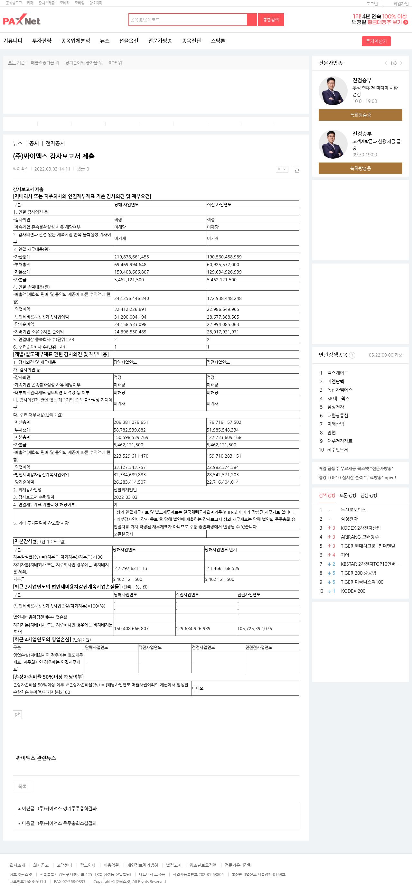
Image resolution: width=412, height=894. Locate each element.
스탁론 (218, 41)
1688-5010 (35, 881)
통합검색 (271, 19)
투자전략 (42, 41)
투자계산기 (376, 41)
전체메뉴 (401, 41)
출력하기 (296, 169)
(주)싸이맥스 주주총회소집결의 (67, 823)
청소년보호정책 (203, 865)
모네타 (65, 3)
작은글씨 (279, 169)
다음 (401, 63)
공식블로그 (14, 3)
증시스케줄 (47, 3)
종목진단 (191, 41)
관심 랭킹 (368, 495)
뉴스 (104, 41)
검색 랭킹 (327, 495)
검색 (252, 19)
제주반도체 (337, 449)
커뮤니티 (13, 41)
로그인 (372, 4)
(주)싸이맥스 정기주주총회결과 (67, 808)
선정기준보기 (352, 355)
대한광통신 (337, 415)
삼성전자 (335, 406)
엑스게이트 (337, 372)
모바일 (79, 3)
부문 (12, 62)
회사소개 (17, 865)
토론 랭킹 (348, 495)
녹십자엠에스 (339, 389)
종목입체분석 (75, 41)
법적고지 (174, 865)
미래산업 (335, 423)
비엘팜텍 (335, 381)
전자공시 (55, 143)
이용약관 (111, 865)
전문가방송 (160, 41)
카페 (30, 3)
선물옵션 (128, 41)
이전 (386, 63)
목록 (22, 786)
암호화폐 (95, 3)
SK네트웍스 (338, 398)
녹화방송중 (360, 114)
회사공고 (41, 865)
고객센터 (64, 865)
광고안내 (88, 865)
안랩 (331, 432)
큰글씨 (285, 169)
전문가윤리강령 (238, 865)
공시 (34, 143)
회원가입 (401, 4)
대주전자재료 (339, 440)
